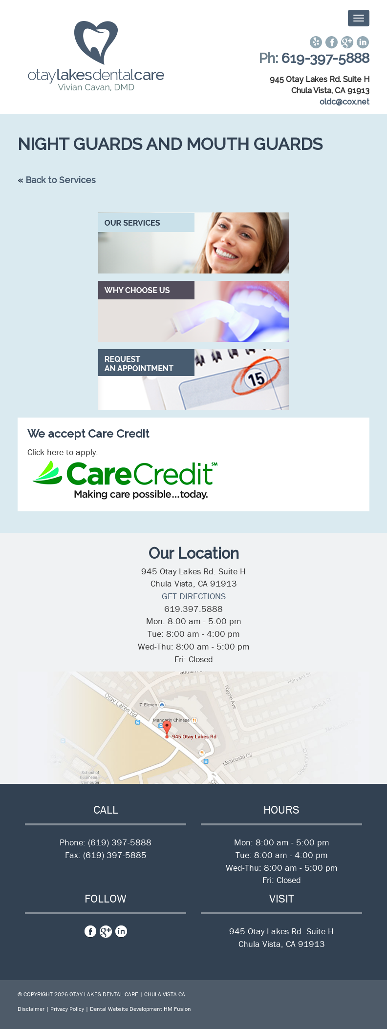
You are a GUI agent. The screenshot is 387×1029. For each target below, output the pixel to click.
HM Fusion (177, 1008)
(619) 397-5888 (119, 842)
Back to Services (60, 180)
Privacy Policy (67, 1008)
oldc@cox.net (344, 101)
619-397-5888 (325, 58)
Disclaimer (31, 1008)
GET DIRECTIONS (194, 596)
